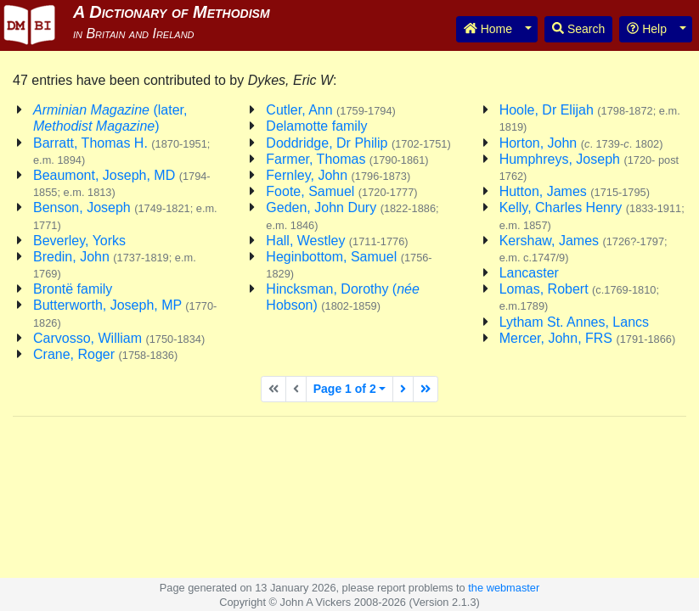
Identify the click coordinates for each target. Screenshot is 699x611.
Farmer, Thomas (347, 159)
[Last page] (425, 389)
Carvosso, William (119, 338)
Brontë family (72, 289)
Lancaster (529, 273)
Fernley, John (338, 175)
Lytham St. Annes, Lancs (574, 322)
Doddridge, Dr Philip (358, 143)
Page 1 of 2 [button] (344, 388)
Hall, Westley (337, 240)
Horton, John (581, 143)
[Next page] (403, 389)
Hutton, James (574, 191)
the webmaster (503, 587)
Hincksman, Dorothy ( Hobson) (343, 297)
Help (647, 29)
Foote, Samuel (341, 191)
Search (578, 29)
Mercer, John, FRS (587, 338)
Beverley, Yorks (79, 240)
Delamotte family (316, 126)
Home (488, 29)
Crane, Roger (105, 354)
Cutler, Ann (330, 110)
